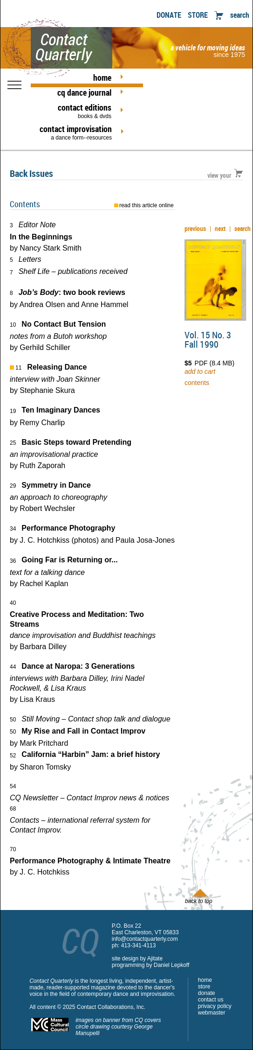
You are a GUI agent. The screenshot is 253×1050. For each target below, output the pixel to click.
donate (206, 993)
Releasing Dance (57, 367)
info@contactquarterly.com (145, 939)
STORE (198, 15)
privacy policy (215, 1006)
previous (195, 228)
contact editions (75, 110)
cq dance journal (84, 92)
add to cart (200, 371)
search (239, 15)
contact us (211, 999)
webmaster (212, 1012)
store (204, 986)
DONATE (169, 15)
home (102, 77)
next (220, 228)
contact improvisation (76, 132)
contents (197, 382)
